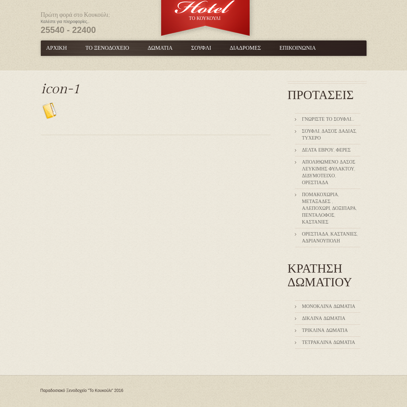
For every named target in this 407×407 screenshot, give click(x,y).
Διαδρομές (245, 48)
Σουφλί (201, 48)
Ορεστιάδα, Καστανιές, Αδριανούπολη (330, 237)
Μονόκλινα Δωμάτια (329, 306)
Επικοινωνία (297, 48)
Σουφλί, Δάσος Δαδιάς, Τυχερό (329, 135)
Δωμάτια (160, 48)
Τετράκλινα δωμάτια (328, 342)
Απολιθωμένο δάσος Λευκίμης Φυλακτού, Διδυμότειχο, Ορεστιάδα (329, 172)
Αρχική (56, 48)
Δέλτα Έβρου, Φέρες (326, 150)
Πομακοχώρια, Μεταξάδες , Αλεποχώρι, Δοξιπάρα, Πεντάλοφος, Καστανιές (329, 208)
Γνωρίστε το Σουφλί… (328, 119)
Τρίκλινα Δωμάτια (325, 330)
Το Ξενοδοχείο (107, 48)
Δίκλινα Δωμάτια (324, 318)
